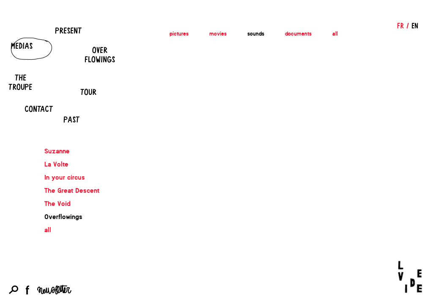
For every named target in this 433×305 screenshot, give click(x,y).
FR (400, 25)
